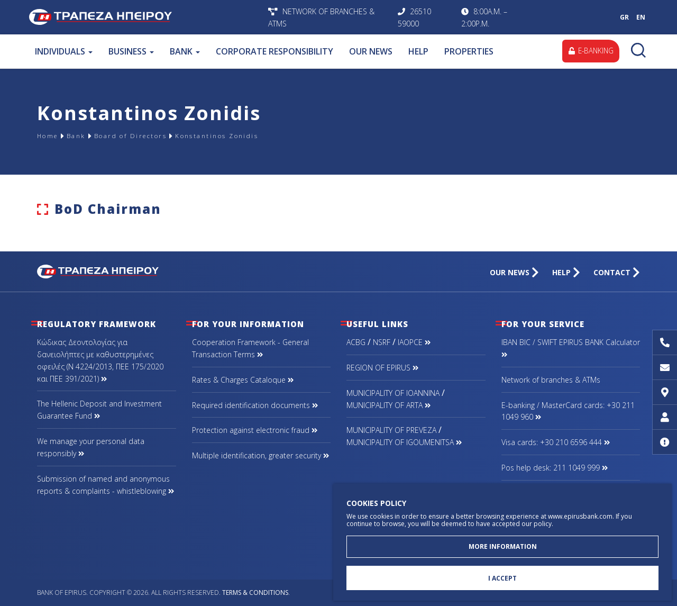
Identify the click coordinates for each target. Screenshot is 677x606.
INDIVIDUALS (63, 51)
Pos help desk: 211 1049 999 (554, 468)
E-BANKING (588, 51)
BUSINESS (130, 51)
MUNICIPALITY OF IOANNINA (393, 393)
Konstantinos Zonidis (257, 136)
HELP (418, 51)
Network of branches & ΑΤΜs (550, 380)
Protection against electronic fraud (254, 430)
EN (640, 17)
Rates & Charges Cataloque (243, 380)
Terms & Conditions (255, 592)
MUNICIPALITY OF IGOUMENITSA (404, 442)
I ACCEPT (502, 577)
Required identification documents (255, 405)
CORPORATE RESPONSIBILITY (274, 51)
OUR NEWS (370, 51)
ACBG (355, 342)
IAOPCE (414, 342)
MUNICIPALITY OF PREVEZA (391, 430)
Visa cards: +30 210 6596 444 (555, 442)
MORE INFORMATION (503, 543)
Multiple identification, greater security (260, 455)
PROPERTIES (468, 51)
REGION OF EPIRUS (382, 368)
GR (624, 17)
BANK (184, 51)
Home (51, 136)
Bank (84, 136)
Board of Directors (151, 136)
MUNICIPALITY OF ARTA (388, 405)
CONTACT (616, 272)
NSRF (381, 342)
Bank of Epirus (146, 17)
